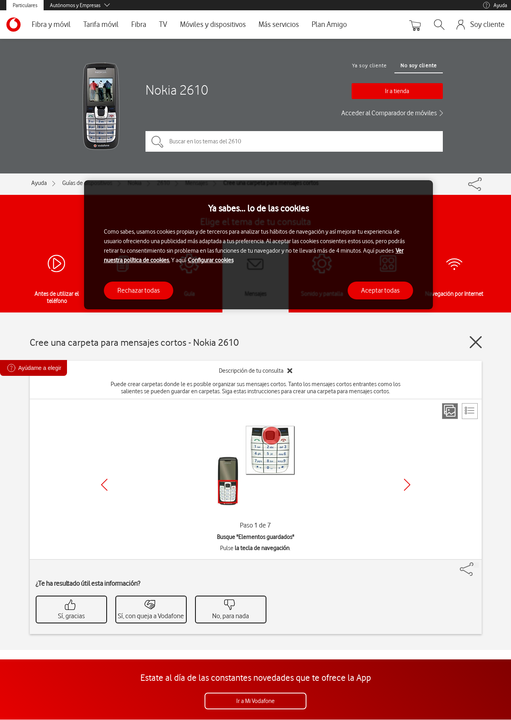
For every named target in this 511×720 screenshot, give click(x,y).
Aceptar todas (380, 290)
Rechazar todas (138, 290)
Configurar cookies (210, 260)
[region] (258, 245)
